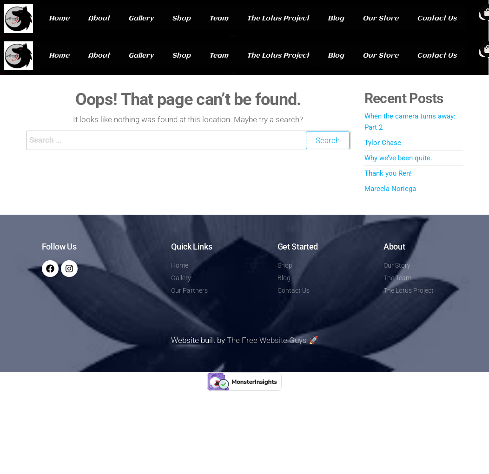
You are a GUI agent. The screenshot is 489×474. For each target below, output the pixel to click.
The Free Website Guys (267, 340)
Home (59, 18)
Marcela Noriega (390, 188)
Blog (336, 18)
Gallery (140, 18)
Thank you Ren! (388, 173)
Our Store (380, 18)
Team (218, 18)
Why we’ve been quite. (398, 158)
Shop (181, 18)
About (99, 18)
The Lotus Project (278, 18)
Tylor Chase (382, 142)
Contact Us (436, 18)
